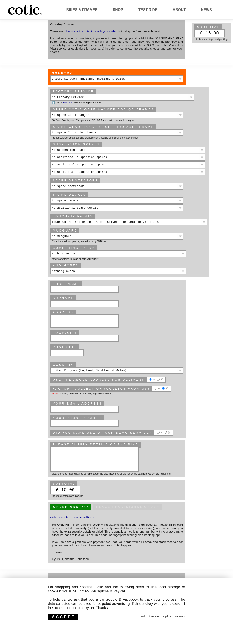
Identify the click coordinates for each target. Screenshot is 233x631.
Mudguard (65, 230)
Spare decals (69, 194)
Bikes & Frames (82, 10)
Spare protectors (75, 180)
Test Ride (147, 10)
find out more (149, 616)
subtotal (208, 27)
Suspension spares (76, 144)
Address (63, 312)
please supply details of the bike (95, 444)
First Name (66, 283)
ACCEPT (63, 616)
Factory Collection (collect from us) (101, 388)
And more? (66, 265)
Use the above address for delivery (99, 379)
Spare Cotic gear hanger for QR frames (103, 109)
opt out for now (174, 616)
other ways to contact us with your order (90, 31)
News (206, 10)
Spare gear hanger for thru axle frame (103, 126)
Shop (118, 10)
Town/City (65, 333)
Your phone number (77, 417)
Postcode (65, 347)
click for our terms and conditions (72, 517)
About (179, 10)
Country (62, 73)
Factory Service (73, 91)
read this (67, 102)
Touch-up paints (73, 216)
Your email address (77, 403)
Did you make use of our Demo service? (102, 432)
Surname (63, 298)
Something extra (74, 248)
